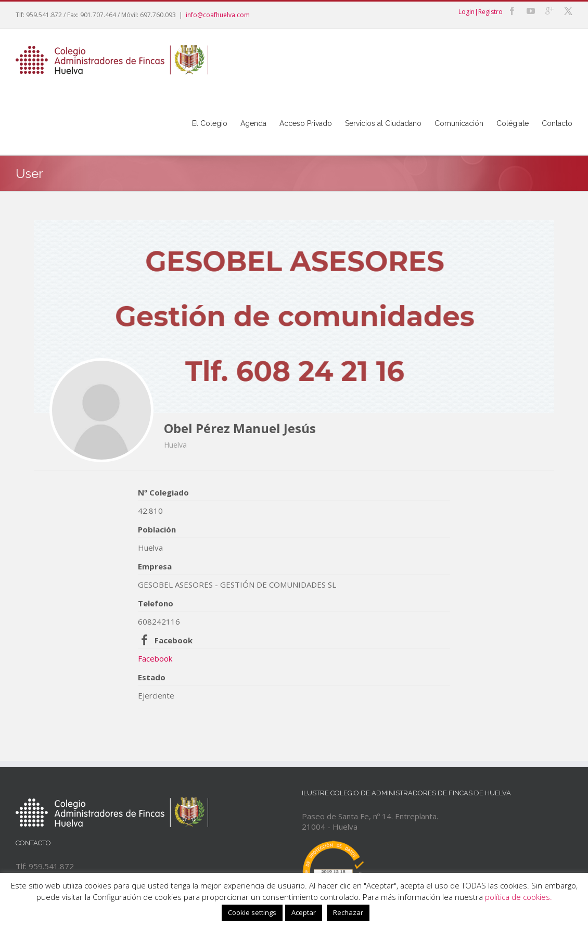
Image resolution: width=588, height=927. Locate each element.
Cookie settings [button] (252, 912)
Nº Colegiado (163, 492)
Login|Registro (480, 11)
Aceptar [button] (303, 912)
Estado (151, 677)
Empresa (155, 566)
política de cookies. (518, 897)
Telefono (155, 603)
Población (157, 529)
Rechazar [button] (348, 912)
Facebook (174, 640)
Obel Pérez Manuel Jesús (240, 428)
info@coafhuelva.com (218, 14)
